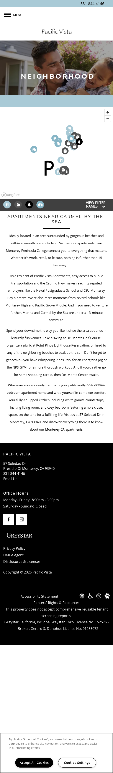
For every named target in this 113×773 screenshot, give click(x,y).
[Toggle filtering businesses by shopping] (18, 204)
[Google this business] (21, 519)
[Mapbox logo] (10, 194)
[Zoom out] (108, 118)
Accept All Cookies (34, 763)
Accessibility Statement (39, 596)
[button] (48, 168)
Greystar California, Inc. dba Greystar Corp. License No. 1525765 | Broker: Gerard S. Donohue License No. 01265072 (56, 625)
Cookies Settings (77, 763)
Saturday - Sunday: (18, 506)
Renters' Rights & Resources (56, 602)
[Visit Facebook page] (8, 519)
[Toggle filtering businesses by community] (40, 204)
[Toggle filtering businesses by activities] (29, 204)
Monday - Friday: (16, 499)
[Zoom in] (108, 112)
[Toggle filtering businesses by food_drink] (7, 204)
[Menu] (13, 14)
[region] (56, 153)
